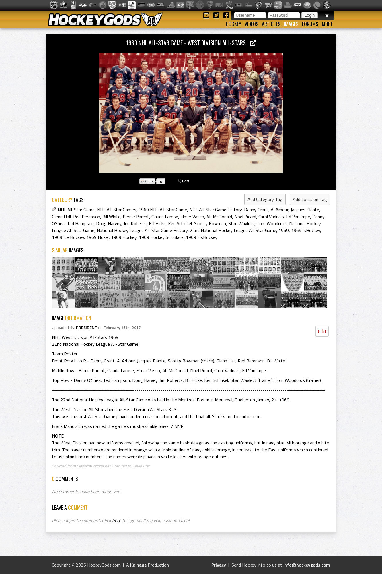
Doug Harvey (108, 223)
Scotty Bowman (210, 223)
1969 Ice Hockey (68, 237)
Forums (310, 24)
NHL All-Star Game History (215, 209)
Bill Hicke (157, 223)
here (116, 520)
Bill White (111, 216)
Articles (271, 24)
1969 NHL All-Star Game (163, 209)
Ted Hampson (80, 223)
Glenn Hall (61, 216)
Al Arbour (279, 209)
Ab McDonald (219, 216)
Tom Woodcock (272, 223)
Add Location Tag (310, 199)
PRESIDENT (86, 327)
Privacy (218, 564)
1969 (283, 230)
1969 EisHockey (201, 237)
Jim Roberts (135, 223)
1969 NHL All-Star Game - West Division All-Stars (191, 42)
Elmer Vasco (192, 216)
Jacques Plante (305, 209)
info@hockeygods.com (306, 564)
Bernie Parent (136, 216)
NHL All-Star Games (116, 209)
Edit (322, 331)
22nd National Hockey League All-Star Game (233, 230)
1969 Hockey (124, 237)
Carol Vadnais (271, 216)
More (327, 24)
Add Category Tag (264, 199)
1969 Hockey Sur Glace (161, 237)
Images (291, 24)
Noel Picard (245, 216)
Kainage (138, 564)
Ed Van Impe (298, 216)
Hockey (233, 24)
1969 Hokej (97, 237)
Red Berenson (86, 216)
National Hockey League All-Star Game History (142, 230)
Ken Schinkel (180, 223)
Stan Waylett (241, 223)
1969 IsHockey (305, 230)
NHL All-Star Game (76, 209)
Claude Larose (164, 216)
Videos (251, 24)
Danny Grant (256, 209)
